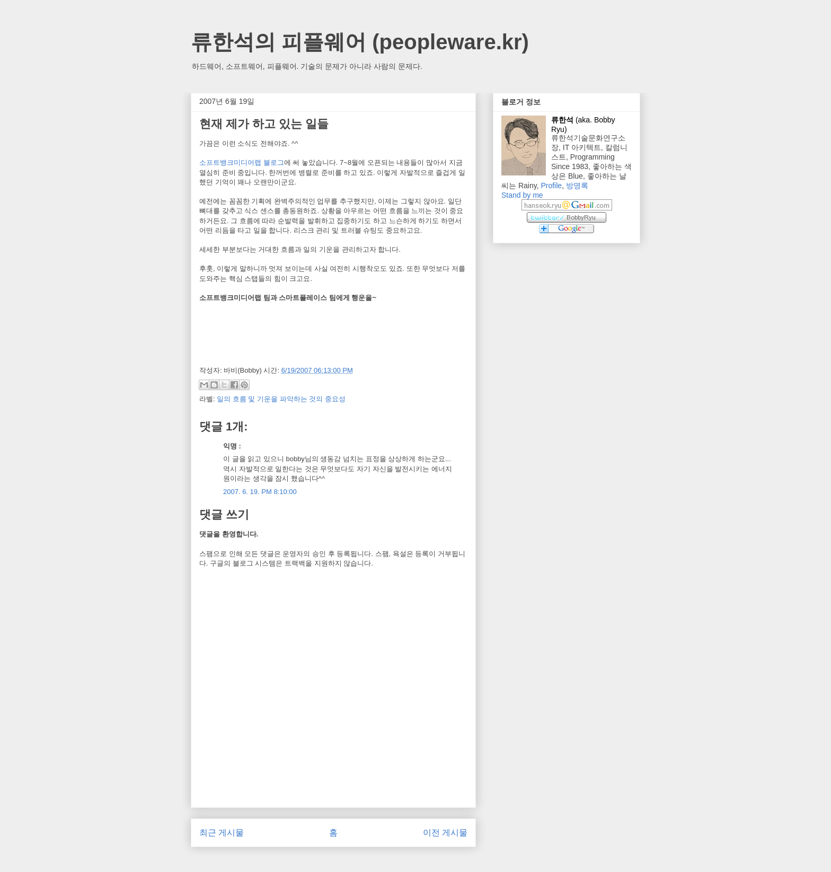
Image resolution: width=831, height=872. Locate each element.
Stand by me (522, 195)
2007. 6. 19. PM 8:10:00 (260, 492)
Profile (551, 185)
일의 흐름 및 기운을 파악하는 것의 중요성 (281, 399)
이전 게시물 (445, 832)
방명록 (577, 185)
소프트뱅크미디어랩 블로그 (241, 162)
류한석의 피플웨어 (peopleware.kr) (360, 42)
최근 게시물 (221, 832)
